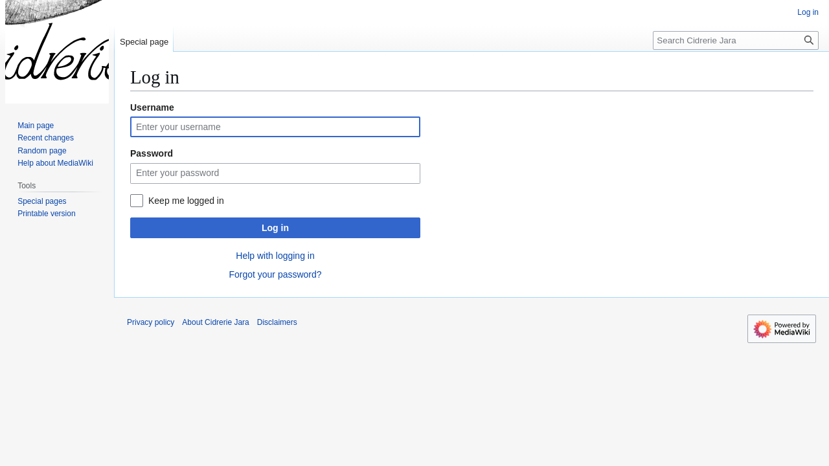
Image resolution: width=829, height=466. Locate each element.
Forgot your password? (275, 274)
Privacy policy (150, 322)
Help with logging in (275, 255)
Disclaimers (277, 322)
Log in (275, 228)
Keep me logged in (186, 200)
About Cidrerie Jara (215, 322)
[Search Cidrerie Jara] (736, 40)
